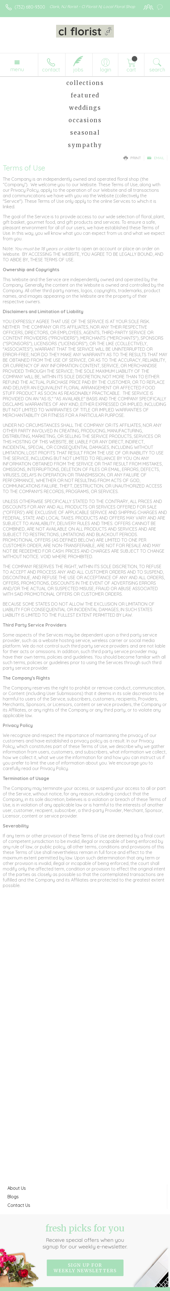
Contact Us (18, 1205)
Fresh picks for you (85, 1236)
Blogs (13, 1196)
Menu (17, 69)
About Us (16, 1188)
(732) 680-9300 (30, 7)
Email (155, 157)
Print (132, 157)
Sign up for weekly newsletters (85, 1267)
